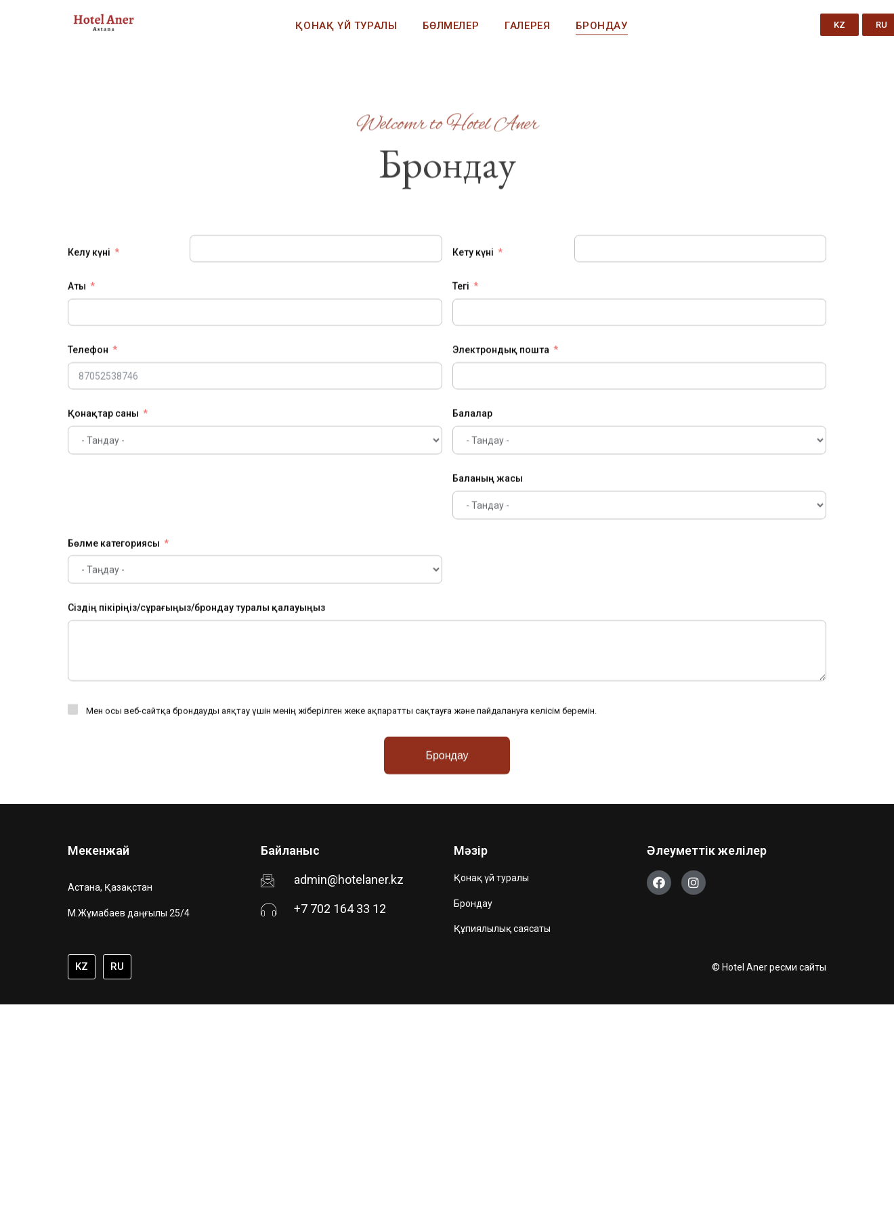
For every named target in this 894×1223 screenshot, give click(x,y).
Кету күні (473, 380)
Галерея (527, 26)
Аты (77, 414)
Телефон (88, 477)
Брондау (601, 26)
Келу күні (89, 380)
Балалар (472, 541)
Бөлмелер (451, 26)
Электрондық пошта (500, 477)
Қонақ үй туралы (346, 26)
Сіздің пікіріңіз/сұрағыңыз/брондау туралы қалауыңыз (196, 735)
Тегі (460, 414)
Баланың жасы (487, 605)
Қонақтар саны (103, 541)
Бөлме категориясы (114, 670)
